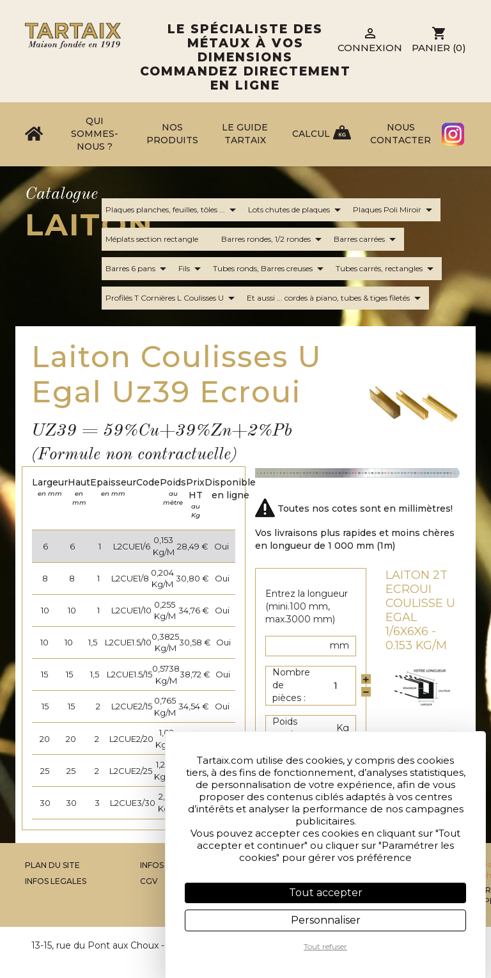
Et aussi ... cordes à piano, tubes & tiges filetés (336, 298)
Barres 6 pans (138, 268)
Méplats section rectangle (159, 239)
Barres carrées (367, 239)
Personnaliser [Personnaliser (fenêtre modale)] (326, 920)
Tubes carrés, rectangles (387, 268)
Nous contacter (400, 134)
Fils (191, 268)
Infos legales (55, 881)
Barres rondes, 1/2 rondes (273, 239)
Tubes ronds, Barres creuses (270, 268)
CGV (149, 881)
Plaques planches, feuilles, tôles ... (172, 209)
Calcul (311, 133)
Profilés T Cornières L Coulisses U (172, 298)
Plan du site (52, 865)
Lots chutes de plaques (296, 209)
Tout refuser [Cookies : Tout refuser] (325, 946)
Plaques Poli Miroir (395, 209)
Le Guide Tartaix (245, 134)
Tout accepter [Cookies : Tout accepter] (325, 893)
